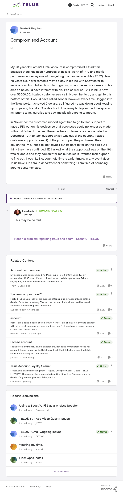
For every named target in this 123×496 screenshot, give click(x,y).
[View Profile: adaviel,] (13, 447)
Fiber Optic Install (31, 458)
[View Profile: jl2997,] (13, 420)
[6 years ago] (23, 285)
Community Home (15, 486)
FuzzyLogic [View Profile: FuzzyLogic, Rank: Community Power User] (28, 211)
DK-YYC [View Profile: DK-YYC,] (40, 436)
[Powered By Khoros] (109, 488)
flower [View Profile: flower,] (39, 462)
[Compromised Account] (27, 214)
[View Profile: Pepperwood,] (13, 407)
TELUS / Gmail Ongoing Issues (40, 431)
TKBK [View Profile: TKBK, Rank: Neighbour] (13, 285)
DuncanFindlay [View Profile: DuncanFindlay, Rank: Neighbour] (18, 309)
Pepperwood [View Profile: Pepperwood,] (42, 410)
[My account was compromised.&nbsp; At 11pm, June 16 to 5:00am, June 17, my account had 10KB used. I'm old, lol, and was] (52, 278)
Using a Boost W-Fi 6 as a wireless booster (48, 405)
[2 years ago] (34, 333)
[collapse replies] (7, 211)
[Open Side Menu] (8, 5)
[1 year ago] (26, 381)
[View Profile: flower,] (13, 460)
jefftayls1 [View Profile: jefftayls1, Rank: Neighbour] (14, 357)
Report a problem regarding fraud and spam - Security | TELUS (56, 238)
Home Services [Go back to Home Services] (14, 13)
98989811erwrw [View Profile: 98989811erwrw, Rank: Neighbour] (18, 333)
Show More (61, 471)
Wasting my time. (31, 444)
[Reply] (107, 177)
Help (48, 486)
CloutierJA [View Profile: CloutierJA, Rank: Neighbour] (25, 28)
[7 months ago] (27, 357)
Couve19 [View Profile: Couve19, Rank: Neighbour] (15, 381)
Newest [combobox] (111, 188)
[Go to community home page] (26, 5)
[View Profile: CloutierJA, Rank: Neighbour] (14, 30)
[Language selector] (78, 5)
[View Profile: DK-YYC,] (13, 434)
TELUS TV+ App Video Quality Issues (44, 418)
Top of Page (35, 486)
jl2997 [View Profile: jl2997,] (39, 423)
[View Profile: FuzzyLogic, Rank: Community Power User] (17, 212)
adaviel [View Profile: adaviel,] (39, 449)
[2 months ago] (26, 410)
